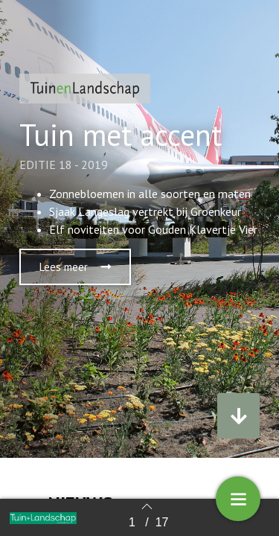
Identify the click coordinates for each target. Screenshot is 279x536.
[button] (75, 267)
